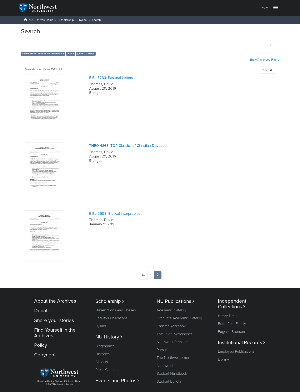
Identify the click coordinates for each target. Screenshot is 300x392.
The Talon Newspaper (174, 334)
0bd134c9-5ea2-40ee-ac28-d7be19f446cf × (43, 53)
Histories (102, 354)
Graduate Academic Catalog (179, 318)
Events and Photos (117, 381)
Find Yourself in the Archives (55, 332)
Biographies (105, 346)
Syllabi (83, 20)
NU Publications (175, 301)
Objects (101, 362)
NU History (108, 337)
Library (223, 359)
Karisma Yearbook (171, 326)
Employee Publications (236, 351)
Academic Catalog (171, 310)
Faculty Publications (111, 318)
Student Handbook (172, 373)
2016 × (71, 53)
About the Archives (55, 301)
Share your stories (54, 320)
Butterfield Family (232, 323)
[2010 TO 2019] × (85, 53)
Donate (42, 311)
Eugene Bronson (231, 331)
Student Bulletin (169, 381)
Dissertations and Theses (115, 310)
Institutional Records (241, 343)
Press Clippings (107, 369)
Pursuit (162, 349)
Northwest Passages (173, 342)
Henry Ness (227, 315)
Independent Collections (232, 304)
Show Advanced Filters (264, 59)
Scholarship (66, 20)
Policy (40, 345)
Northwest (165, 365)
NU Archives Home (41, 20)
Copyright (45, 355)
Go (270, 45)
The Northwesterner (173, 357)
